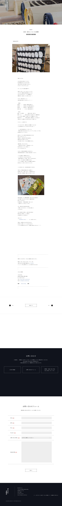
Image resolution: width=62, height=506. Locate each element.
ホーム (35, 495)
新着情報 (52, 495)
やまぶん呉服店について (47, 495)
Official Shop (23, 283)
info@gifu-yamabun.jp (24, 280)
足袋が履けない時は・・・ (23, 219)
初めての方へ (38, 495)
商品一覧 (42, 495)
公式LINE (32, 263)
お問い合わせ (56, 495)
